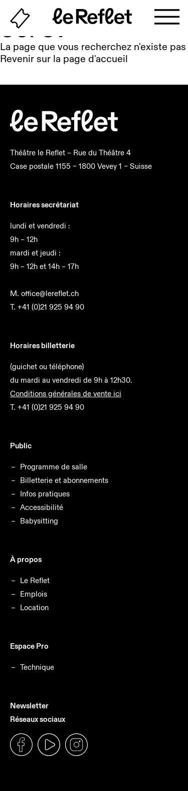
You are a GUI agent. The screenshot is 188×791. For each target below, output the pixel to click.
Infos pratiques (45, 493)
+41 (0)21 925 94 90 (51, 307)
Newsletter (29, 705)
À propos (26, 559)
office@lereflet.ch (50, 293)
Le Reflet (35, 580)
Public (21, 445)
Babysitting (39, 520)
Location (34, 607)
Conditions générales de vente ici (65, 393)
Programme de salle (53, 466)
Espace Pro (29, 646)
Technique (37, 667)
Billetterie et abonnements (64, 480)
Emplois (33, 594)
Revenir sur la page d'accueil (64, 59)
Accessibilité (41, 507)
